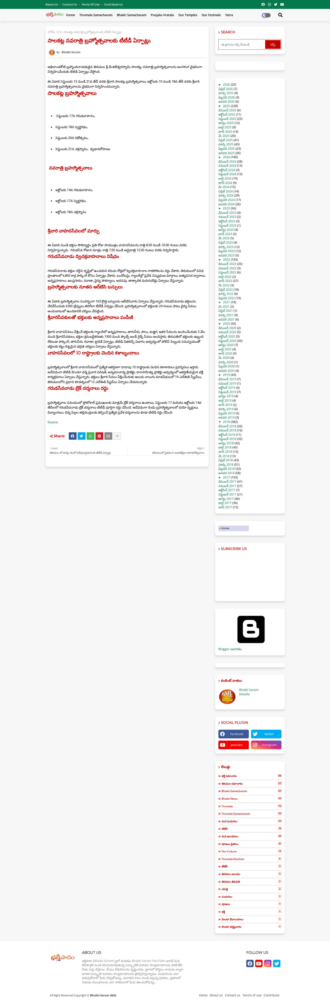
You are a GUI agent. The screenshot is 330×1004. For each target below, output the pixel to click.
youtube (237, 745)
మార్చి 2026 (225, 93)
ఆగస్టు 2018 (226, 443)
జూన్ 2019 (225, 405)
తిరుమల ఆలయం (251, 874)
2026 (226, 84)
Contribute (271, 995)
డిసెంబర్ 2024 (227, 161)
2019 (226, 375)
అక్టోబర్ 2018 (226, 434)
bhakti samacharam (251, 791)
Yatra (229, 15)
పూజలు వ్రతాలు (251, 844)
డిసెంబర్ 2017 (227, 481)
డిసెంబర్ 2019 (227, 379)
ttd (59, 32)
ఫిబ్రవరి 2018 (226, 468)
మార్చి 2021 (225, 315)
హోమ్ (51, 32)
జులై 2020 (224, 349)
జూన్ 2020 (225, 353)
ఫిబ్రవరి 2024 (226, 200)
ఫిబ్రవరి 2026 (226, 97)
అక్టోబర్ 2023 (226, 221)
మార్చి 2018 (225, 464)
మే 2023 (223, 238)
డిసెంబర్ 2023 (227, 212)
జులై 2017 (224, 503)
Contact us (70, 4)
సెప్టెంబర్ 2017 (227, 494)
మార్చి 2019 (225, 409)
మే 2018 (223, 456)
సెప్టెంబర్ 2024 (227, 174)
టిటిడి (251, 829)
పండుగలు (251, 897)
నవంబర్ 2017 (227, 486)
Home (70, 15)
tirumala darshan (251, 859)
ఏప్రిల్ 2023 (225, 242)
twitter (269, 734)
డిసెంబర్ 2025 (227, 110)
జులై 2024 (224, 178)
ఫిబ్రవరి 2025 (226, 148)
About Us (52, 4)
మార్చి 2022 (225, 294)
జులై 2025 (224, 127)
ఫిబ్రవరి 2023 (226, 251)
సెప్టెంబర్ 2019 (227, 392)
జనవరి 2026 (226, 101)
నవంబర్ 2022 (227, 268)
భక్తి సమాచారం (251, 776)
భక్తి (251, 912)
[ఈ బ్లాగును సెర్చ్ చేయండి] (242, 44)
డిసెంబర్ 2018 (227, 426)
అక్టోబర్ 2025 (226, 114)
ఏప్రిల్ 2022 (225, 289)
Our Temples (187, 15)
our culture (251, 851)
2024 (226, 157)
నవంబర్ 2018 (227, 430)
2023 (226, 208)
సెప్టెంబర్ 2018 (227, 439)
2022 (226, 259)
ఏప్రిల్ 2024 (225, 191)
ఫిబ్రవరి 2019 (226, 413)
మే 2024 (223, 187)
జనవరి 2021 (226, 319)
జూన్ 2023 (225, 234)
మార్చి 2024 (225, 195)
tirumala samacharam (251, 814)
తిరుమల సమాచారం (251, 783)
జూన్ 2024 (225, 183)
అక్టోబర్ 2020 (226, 336)
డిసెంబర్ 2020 (227, 328)
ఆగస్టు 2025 (226, 123)
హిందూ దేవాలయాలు (251, 919)
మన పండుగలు (251, 821)
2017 (226, 477)
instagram (269, 745)
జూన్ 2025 (225, 131)
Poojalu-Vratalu (162, 15)
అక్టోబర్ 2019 (226, 387)
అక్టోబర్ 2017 (226, 490)
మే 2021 (223, 306)
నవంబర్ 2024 (227, 165)
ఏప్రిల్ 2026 (225, 89)
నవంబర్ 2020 (227, 332)
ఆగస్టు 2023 (226, 229)
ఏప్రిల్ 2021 (225, 311)
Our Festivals (211, 15)
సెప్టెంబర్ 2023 (227, 225)
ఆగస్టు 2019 (226, 396)
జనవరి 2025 (226, 153)
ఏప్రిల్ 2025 (225, 140)
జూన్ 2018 (225, 451)
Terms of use (91, 4)
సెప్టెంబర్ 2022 (227, 272)
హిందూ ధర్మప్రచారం (251, 927)
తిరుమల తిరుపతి (251, 882)
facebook (236, 734)
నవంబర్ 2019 (227, 383)
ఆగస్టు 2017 (226, 499)
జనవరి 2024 (226, 204)
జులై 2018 (224, 447)
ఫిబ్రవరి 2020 (226, 366)
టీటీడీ (251, 866)
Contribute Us (113, 4)
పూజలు (251, 904)
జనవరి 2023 (226, 255)
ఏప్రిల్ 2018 (225, 460)
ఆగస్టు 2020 (226, 345)
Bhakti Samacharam (131, 15)
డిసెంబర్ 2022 (227, 264)
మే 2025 (223, 136)
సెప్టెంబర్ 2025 (227, 119)
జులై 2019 (224, 400)
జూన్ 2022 (225, 281)
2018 (226, 422)
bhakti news (251, 798)
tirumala (251, 806)
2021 (226, 302)
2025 (226, 106)
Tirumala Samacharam (95, 15)
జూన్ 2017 (225, 507)
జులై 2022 (224, 277)
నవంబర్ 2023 (227, 217)
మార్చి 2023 (225, 247)
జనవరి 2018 (226, 473)
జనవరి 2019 (226, 417)
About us (216, 995)
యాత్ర (251, 889)
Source (53, 422)
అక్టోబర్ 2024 (226, 170)
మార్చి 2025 (225, 144)
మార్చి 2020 (225, 362)
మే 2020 (223, 358)
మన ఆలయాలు (251, 836)
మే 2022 (223, 285)
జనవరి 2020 (226, 370)
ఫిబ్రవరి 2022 (226, 298)
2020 (226, 323)
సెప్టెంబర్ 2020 (227, 341)
